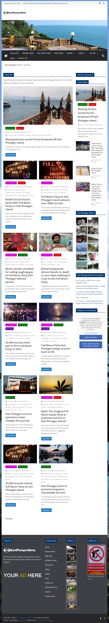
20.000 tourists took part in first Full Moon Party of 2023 (18, 346)
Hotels (32, 336)
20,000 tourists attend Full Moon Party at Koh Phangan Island (19, 486)
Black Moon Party (48, 474)
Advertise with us (51, 587)
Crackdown (10, 262)
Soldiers (21, 476)
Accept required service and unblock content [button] (90, 345)
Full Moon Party (44, 53)
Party (56, 192)
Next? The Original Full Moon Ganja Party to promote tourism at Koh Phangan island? (54, 416)
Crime (17, 262)
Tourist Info (62, 192)
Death (23, 190)
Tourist (19, 410)
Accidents (10, 135)
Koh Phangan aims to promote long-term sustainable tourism (54, 489)
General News (28, 53)
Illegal (13, 264)
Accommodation (12, 404)
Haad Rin (35, 135)
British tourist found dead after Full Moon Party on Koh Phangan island (18, 204)
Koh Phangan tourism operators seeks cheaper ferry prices (18, 417)
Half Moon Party (63, 476)
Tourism (13, 410)
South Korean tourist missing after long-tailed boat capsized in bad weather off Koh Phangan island (97, 150)
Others (70, 53)
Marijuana (60, 407)
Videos (81, 53)
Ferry (19, 404)
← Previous (8, 519)
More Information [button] (91, 333)
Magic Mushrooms (10, 195)
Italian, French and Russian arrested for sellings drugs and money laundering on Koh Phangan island (96, 192)
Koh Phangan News (24, 132)
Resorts (21, 338)
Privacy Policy (50, 596)
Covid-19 (9, 336)
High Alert (14, 53)
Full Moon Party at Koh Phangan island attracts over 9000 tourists (55, 200)
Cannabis (10, 190)
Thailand (27, 338)
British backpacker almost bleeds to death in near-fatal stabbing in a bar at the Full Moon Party (55, 275)
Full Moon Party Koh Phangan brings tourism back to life (55, 348)
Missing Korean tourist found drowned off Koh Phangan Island (33, 141)
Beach (45, 336)
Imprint (47, 592)
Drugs (51, 404)
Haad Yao (85, 298)
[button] (74, 53)
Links (12, 58)
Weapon (7, 479)
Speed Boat (28, 476)
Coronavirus (58, 474)
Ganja (66, 404)
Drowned (28, 135)
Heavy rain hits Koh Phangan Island (96, 170)
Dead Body (21, 135)
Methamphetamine (23, 195)
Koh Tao (51, 192)
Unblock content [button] (91, 337)
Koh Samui (44, 192)
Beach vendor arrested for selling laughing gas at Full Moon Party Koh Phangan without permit (19, 275)
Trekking (64, 479)
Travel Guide (53, 341)
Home (47, 547)
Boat (15, 135)
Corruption (49, 262)
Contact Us (22, 58)
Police (49, 135)
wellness (43, 482)
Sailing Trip (57, 479)
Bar (44, 262)
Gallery (92, 53)
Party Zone (58, 53)
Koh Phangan (43, 135)
